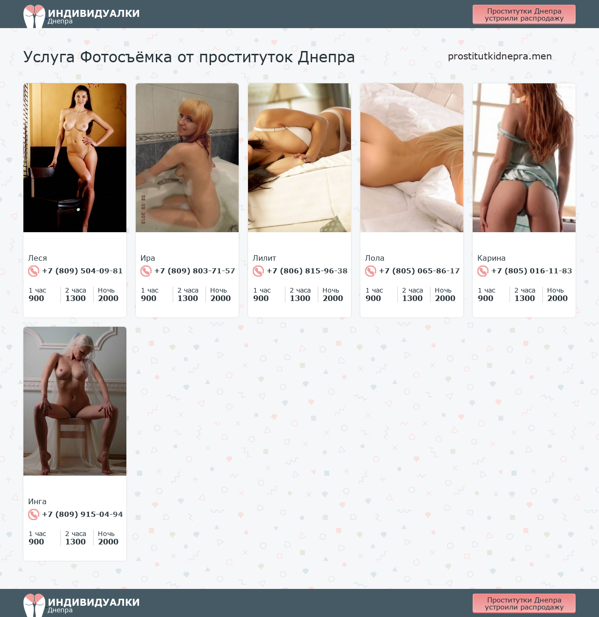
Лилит (264, 258)
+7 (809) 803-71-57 (187, 271)
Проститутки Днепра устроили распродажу (524, 14)
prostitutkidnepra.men (500, 55)
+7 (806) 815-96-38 (300, 271)
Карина (491, 258)
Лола (375, 258)
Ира (147, 258)
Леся (37, 258)
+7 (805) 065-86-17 (412, 271)
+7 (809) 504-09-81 (75, 271)
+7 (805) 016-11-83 (524, 271)
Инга (37, 501)
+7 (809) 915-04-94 (75, 514)
